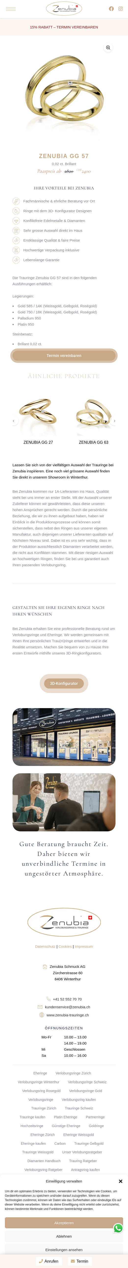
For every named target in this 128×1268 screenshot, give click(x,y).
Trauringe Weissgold (37, 1152)
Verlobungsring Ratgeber (44, 1170)
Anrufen (48, 1261)
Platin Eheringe (65, 1117)
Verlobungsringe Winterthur (39, 1082)
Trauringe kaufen (32, 1117)
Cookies (65, 946)
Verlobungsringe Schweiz (87, 1082)
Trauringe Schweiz (79, 1108)
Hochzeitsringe (32, 1126)
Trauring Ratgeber (83, 1161)
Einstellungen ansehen (64, 1250)
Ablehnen (64, 1236)
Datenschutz (45, 946)
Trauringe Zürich (43, 1108)
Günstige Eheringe (66, 1126)
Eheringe (40, 1073)
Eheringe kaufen (33, 1143)
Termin (79, 1261)
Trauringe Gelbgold (88, 1143)
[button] (120, 1181)
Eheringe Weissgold (78, 1135)
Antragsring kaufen (85, 1170)
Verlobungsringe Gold (85, 1091)
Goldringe (96, 1126)
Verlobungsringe (40, 1100)
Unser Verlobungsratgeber (82, 1152)
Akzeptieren (64, 1223)
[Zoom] (108, 47)
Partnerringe (95, 1117)
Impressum (84, 946)
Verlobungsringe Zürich (73, 1073)
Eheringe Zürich (42, 1135)
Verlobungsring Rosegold (41, 1091)
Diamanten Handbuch (44, 1161)
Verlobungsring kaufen (79, 1100)
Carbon (60, 1143)
